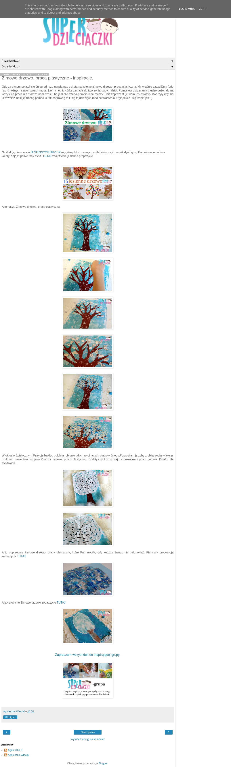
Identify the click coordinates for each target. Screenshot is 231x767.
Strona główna (88, 732)
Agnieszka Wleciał (18, 755)
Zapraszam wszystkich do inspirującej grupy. (87, 655)
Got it (203, 9)
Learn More (187, 9)
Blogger (103, 763)
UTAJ (48, 156)
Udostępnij (10, 717)
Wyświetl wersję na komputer (88, 739)
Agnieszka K (15, 750)
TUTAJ (61, 602)
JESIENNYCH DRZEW (45, 152)
